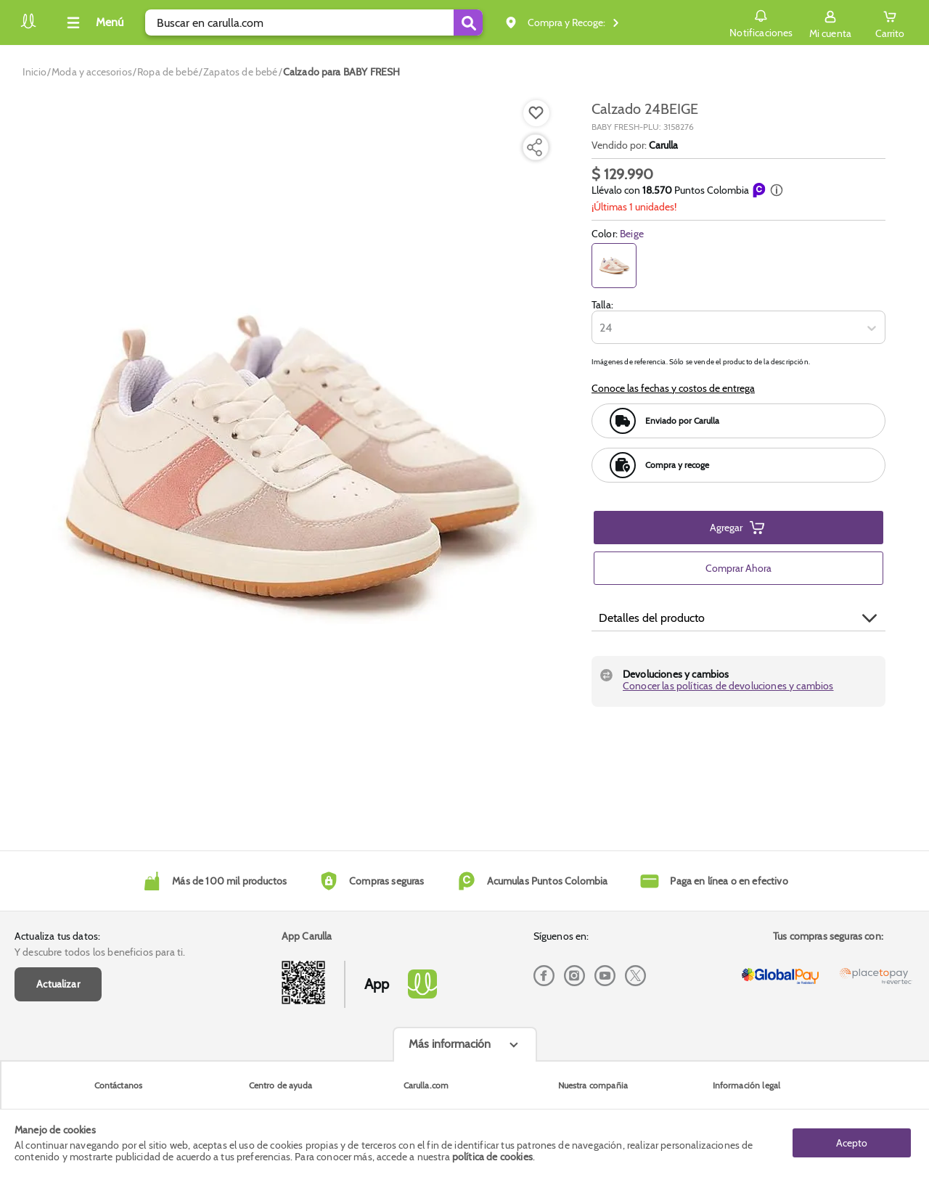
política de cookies (492, 1156)
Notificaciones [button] (761, 21)
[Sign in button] (830, 22)
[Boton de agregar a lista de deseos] (536, 113)
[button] (776, 190)
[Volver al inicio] (28, 26)
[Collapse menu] (93, 22)
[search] (314, 22)
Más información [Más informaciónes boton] (450, 1044)
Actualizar (58, 984)
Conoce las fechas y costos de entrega (673, 388)
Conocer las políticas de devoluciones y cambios (728, 685)
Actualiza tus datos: (57, 936)
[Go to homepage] (34, 71)
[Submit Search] (468, 22)
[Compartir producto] (534, 147)
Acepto (851, 1142)
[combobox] (600, 328)
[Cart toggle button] (889, 22)
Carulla (663, 145)
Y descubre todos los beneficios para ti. (100, 952)
